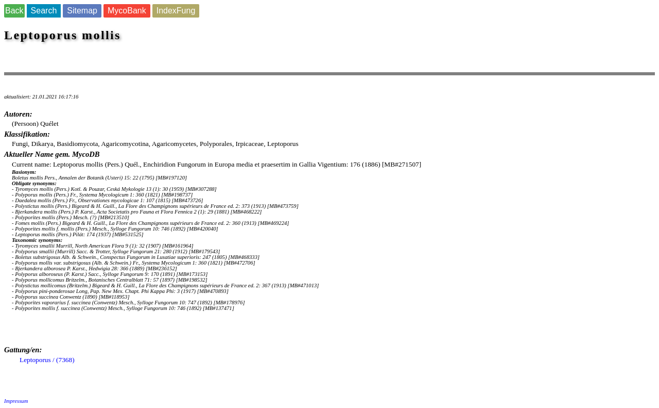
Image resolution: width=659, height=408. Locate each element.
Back (14, 10)
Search (44, 10)
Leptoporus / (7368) (47, 360)
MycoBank (127, 10)
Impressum (16, 401)
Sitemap (82, 10)
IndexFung (176, 10)
